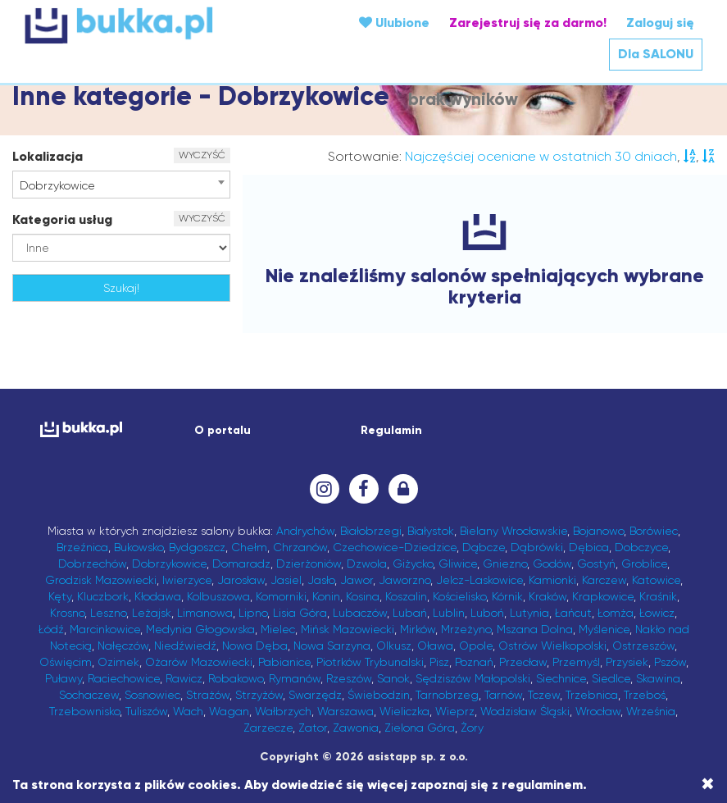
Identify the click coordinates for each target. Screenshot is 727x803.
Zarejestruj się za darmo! (528, 22)
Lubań (410, 612)
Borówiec (653, 530)
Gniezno (505, 563)
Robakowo (235, 678)
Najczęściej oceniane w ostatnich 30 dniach (541, 156)
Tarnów (503, 694)
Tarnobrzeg (447, 694)
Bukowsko (138, 547)
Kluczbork (103, 596)
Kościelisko (459, 596)
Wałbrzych (283, 711)
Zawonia (356, 727)
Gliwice (457, 563)
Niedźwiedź (185, 645)
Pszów (670, 661)
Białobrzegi (371, 530)
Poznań (474, 661)
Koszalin (406, 596)
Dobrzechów (92, 563)
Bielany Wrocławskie (513, 530)
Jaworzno (404, 579)
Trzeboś (645, 694)
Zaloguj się (660, 22)
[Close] (708, 784)
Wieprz (455, 711)
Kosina (362, 596)
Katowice (656, 579)
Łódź (51, 629)
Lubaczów (360, 612)
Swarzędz (315, 694)
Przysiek (627, 661)
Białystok (430, 530)
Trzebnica (592, 694)
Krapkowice (603, 596)
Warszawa (345, 711)
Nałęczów (123, 645)
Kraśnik (658, 596)
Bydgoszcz (197, 547)
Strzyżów (259, 694)
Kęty (59, 596)
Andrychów (305, 530)
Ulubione (394, 22)
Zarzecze (268, 727)
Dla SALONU (655, 54)
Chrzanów (300, 547)
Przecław (523, 661)
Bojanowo (598, 530)
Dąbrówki (537, 547)
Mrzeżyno (466, 629)
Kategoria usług (62, 219)
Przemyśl (576, 661)
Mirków (417, 629)
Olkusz (393, 645)
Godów (552, 563)
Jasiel (286, 579)
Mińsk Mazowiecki (347, 629)
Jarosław (241, 579)
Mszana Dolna (535, 629)
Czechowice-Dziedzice (395, 547)
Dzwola (367, 563)
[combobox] (121, 184)
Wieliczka (404, 711)
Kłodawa (157, 596)
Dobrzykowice (169, 563)
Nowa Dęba (255, 645)
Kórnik (507, 596)
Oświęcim (65, 661)
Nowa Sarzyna (331, 645)
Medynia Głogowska (200, 629)
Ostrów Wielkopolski (552, 645)
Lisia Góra (300, 612)
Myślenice (604, 629)
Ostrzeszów (643, 645)
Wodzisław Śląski (525, 711)
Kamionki (552, 579)
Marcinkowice (105, 629)
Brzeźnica (82, 547)
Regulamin (391, 430)
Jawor (356, 579)
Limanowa (205, 612)
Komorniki (281, 596)
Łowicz (657, 612)
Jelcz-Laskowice (479, 579)
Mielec (278, 629)
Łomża (616, 612)
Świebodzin (379, 694)
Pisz (439, 661)
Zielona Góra (419, 727)
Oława (435, 645)
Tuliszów (146, 711)
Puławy (63, 678)
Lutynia (529, 612)
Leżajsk (151, 612)
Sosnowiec (152, 694)
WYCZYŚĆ (202, 155)
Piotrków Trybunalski (370, 661)
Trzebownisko (84, 711)
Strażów (207, 694)
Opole (476, 645)
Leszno (108, 612)
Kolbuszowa (218, 596)
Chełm (249, 547)
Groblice (644, 563)
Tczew (544, 694)
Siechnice (561, 678)
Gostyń (596, 563)
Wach (188, 711)
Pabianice (284, 661)
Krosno (67, 612)
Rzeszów (348, 678)
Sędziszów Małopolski (473, 678)
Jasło (320, 579)
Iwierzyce (186, 579)
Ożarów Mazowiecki (198, 661)
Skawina (658, 678)
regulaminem (542, 784)
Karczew (604, 579)
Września (650, 711)
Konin (326, 596)
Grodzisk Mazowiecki (101, 579)
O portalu (222, 430)
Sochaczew (89, 694)
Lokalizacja (47, 156)
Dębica (589, 547)
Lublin (449, 612)
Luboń (487, 612)
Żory (472, 727)
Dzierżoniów (308, 563)
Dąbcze (483, 547)
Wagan (229, 711)
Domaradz (241, 563)
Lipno (253, 612)
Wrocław (597, 711)
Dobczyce (641, 547)
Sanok (393, 678)
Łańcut (573, 612)
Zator (312, 727)
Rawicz (184, 678)
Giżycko (413, 563)
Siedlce (611, 678)
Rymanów (294, 678)
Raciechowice (124, 678)
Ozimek (118, 661)
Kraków (547, 596)
